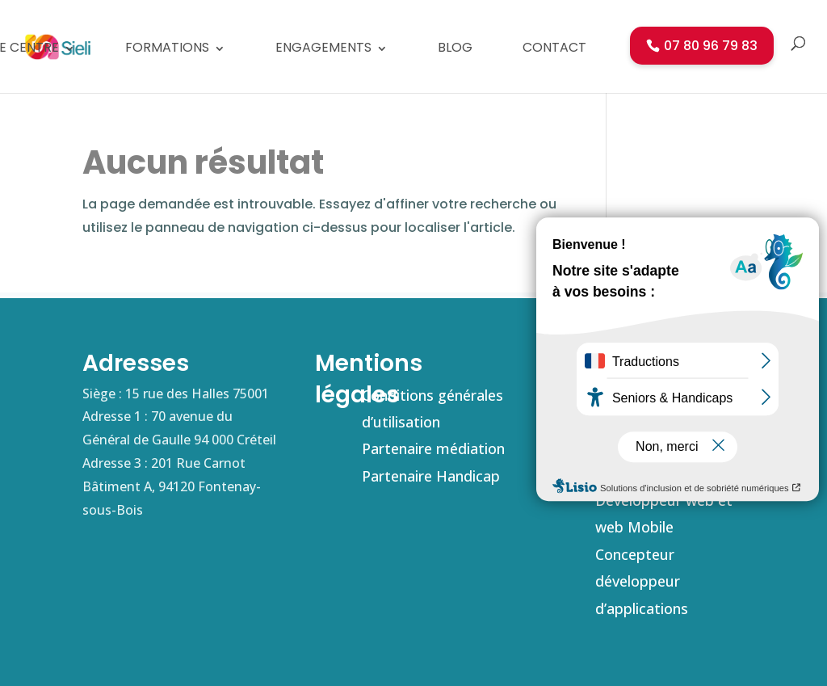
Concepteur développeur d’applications (641, 581)
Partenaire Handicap (431, 476)
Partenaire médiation (433, 448)
